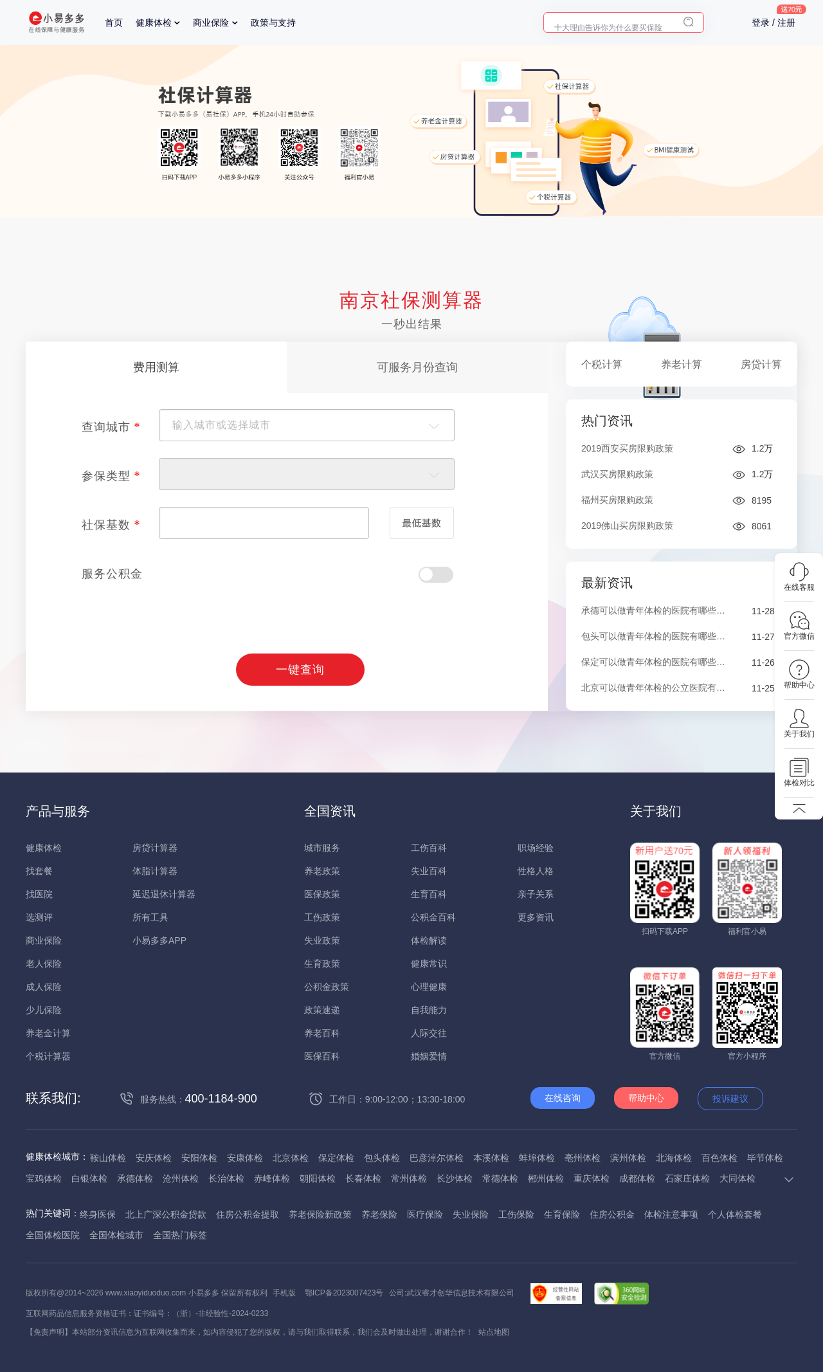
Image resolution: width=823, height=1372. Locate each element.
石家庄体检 (687, 1178)
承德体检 (135, 1178)
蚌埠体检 (537, 1158)
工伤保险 (516, 1214)
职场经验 (536, 848)
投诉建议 (730, 1098)
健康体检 (154, 22)
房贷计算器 (154, 848)
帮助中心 (646, 1098)
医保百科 (322, 1056)
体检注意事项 (671, 1214)
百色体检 (719, 1158)
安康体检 (245, 1158)
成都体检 (637, 1178)
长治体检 (226, 1178)
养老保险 (379, 1214)
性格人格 (536, 871)
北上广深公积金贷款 (165, 1214)
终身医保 (98, 1214)
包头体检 (382, 1158)
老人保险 (44, 963)
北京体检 (291, 1158)
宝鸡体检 (44, 1178)
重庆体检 (592, 1178)
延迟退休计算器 (163, 894)
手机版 (284, 1292)
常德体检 (500, 1178)
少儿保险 (44, 1010)
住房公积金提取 (247, 1214)
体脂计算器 (154, 871)
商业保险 (211, 22)
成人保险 (44, 987)
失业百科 (429, 871)
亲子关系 (536, 894)
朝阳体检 (318, 1178)
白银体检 (89, 1178)
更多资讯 (536, 917)
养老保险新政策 (320, 1214)
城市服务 (322, 848)
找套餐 (39, 871)
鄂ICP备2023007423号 (344, 1292)
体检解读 (429, 940)
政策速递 (322, 1010)
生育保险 (562, 1214)
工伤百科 (429, 848)
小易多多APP (159, 940)
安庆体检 (154, 1158)
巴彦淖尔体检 (437, 1158)
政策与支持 (273, 22)
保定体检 (336, 1158)
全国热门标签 (180, 1235)
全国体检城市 (116, 1235)
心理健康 (429, 987)
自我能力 (429, 1010)
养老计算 (681, 364)
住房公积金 (612, 1214)
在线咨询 (563, 1098)
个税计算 (601, 364)
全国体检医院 (53, 1235)
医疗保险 (425, 1214)
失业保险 (471, 1214)
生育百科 (429, 894)
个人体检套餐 (735, 1214)
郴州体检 (546, 1178)
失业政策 (322, 940)
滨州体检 (628, 1158)
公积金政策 (326, 987)
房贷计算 (761, 364)
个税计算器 (48, 1056)
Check (436, 575)
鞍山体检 (108, 1158)
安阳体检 (199, 1158)
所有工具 (150, 917)
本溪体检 (491, 1158)
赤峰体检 (272, 1178)
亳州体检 (583, 1158)
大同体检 (737, 1178)
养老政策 (322, 871)
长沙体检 (455, 1178)
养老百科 (322, 1033)
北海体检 (674, 1158)
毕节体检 (765, 1158)
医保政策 (322, 894)
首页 (114, 22)
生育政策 (322, 963)
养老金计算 (48, 1033)
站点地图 (493, 1332)
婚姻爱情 (429, 1056)
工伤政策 (322, 917)
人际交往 (429, 1033)
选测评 (39, 917)
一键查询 (300, 669)
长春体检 (363, 1178)
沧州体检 (181, 1178)
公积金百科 (433, 917)
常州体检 (409, 1178)
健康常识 (429, 963)
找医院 (39, 894)
